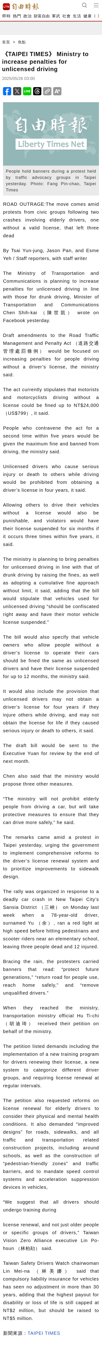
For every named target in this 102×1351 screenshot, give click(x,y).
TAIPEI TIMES (44, 1333)
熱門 (17, 16)
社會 (66, 16)
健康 (87, 16)
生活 (77, 16)
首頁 (6, 42)
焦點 (22, 42)
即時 (6, 16)
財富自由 (41, 16)
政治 (27, 16)
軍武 (56, 16)
